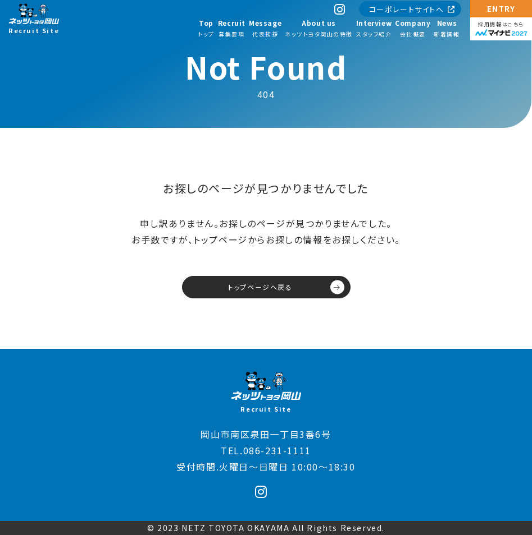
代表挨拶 (265, 28)
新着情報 (447, 28)
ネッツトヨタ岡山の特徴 (319, 28)
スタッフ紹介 (374, 28)
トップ (206, 28)
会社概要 (412, 28)
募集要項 (231, 28)
